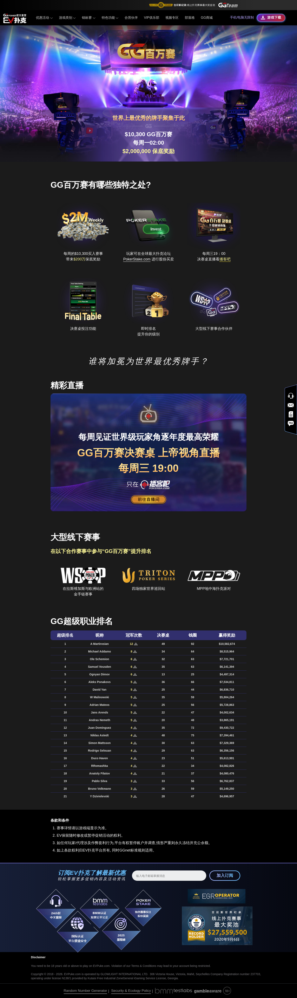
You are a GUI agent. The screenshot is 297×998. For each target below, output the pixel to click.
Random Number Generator (85, 991)
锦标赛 (88, 17)
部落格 (190, 17)
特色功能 (110, 17)
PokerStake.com (136, 259)
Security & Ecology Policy (131, 991)
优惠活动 (44, 17)
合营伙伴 (131, 17)
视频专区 (172, 17)
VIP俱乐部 (151, 17)
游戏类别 (67, 17)
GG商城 (207, 17)
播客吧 (225, 259)
